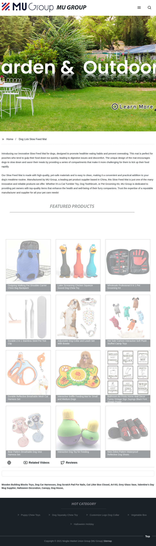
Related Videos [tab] (37, 463)
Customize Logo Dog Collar (105, 515)
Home (9, 139)
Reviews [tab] (69, 463)
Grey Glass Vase (127, 484)
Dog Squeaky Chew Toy (66, 515)
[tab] (10, 462)
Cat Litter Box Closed (98, 484)
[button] (139, 8)
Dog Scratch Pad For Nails (71, 484)
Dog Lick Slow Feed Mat (33, 139)
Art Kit (114, 484)
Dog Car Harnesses (45, 484)
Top (147, 536)
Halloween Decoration (28, 488)
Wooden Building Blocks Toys (18, 484)
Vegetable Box (140, 515)
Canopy (46, 488)
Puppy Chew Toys (32, 515)
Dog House (57, 488)
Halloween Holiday (85, 524)
